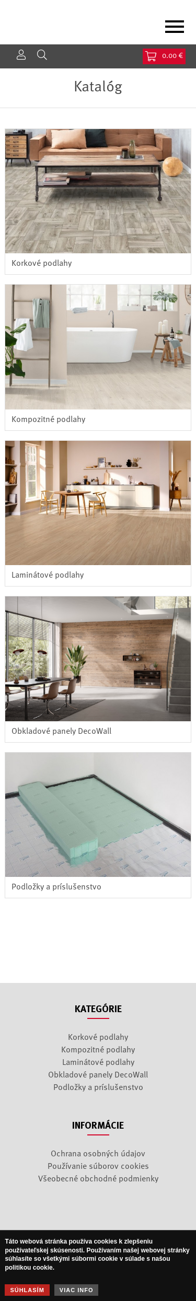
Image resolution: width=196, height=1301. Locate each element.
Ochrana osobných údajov (98, 1154)
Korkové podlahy (41, 264)
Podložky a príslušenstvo (56, 887)
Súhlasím (27, 1290)
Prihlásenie (20, 55)
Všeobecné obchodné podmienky (98, 1179)
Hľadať (41, 55)
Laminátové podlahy (47, 575)
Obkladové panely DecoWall (61, 732)
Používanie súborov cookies (98, 1167)
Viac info (77, 1290)
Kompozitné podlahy (48, 420)
